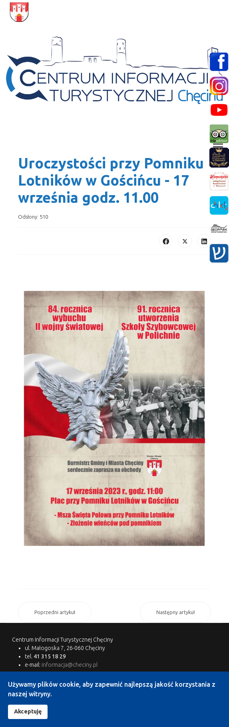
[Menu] (218, 144)
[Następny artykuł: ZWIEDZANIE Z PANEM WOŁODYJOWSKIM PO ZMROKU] (175, 612)
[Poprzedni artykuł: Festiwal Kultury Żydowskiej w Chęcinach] (55, 612)
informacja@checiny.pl (70, 665)
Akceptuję (28, 711)
